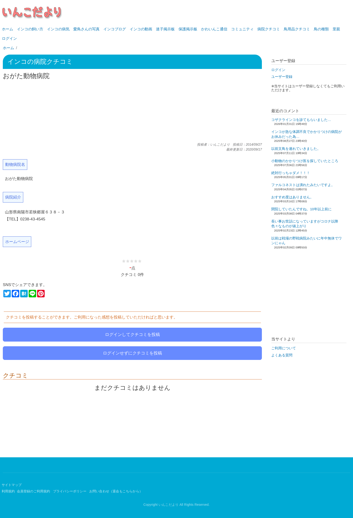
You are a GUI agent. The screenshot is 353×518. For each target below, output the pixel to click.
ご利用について (283, 348)
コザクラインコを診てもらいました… (301, 120)
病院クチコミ (268, 29)
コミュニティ (242, 29)
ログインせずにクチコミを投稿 (132, 353)
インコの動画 (141, 29)
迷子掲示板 (165, 29)
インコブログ (114, 29)
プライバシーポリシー (70, 491)
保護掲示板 (187, 29)
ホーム (7, 29)
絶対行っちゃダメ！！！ (290, 173)
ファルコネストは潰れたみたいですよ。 (303, 185)
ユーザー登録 (281, 77)
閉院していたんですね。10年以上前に (301, 209)
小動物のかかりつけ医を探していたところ (304, 161)
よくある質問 (281, 355)
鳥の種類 (321, 29)
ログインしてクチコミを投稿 (132, 334)
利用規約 (8, 491)
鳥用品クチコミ (297, 29)
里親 (336, 29)
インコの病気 (58, 29)
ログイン (9, 38)
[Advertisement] (132, 111)
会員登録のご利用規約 (34, 491)
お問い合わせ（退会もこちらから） (116, 491)
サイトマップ (12, 485)
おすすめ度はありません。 (292, 197)
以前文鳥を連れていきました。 (296, 149)
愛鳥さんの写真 (86, 29)
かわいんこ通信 (214, 29)
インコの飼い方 (30, 29)
